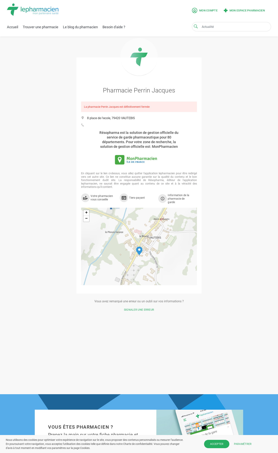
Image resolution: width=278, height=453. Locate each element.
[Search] (196, 26)
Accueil (12, 27)
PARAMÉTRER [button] (243, 443)
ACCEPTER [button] (216, 443)
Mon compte (205, 10)
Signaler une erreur (139, 309)
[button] (139, 251)
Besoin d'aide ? (114, 27)
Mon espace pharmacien (244, 10)
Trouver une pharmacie (40, 27)
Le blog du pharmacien (80, 27)
